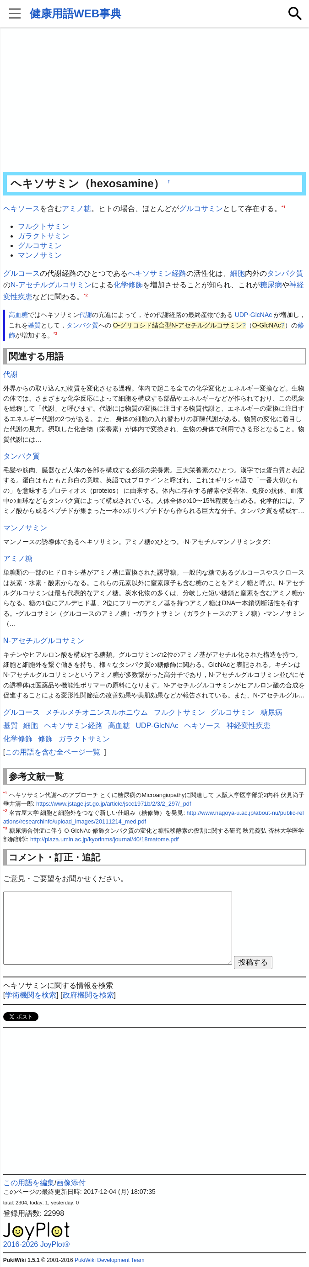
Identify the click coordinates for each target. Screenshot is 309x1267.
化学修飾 (128, 285)
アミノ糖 (76, 208)
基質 (34, 325)
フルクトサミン (43, 226)
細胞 (237, 273)
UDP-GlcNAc (253, 314)
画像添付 (71, 1183)
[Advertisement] (154, 100)
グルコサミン (201, 208)
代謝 (85, 314)
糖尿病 (271, 285)
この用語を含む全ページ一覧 (52, 752)
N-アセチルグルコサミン (51, 285)
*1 (284, 206)
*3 (55, 334)
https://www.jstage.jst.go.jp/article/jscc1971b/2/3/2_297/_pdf (113, 803)
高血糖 (18, 314)
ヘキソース (21, 208)
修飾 (45, 739)
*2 (86, 294)
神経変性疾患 (249, 725)
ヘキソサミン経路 (157, 273)
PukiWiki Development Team (110, 1260)
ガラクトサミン (43, 236)
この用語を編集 (28, 1183)
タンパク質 (285, 273)
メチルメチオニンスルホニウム (96, 712)
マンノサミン (40, 255)
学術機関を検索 (30, 995)
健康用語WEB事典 (75, 13)
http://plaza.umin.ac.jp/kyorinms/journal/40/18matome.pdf (104, 839)
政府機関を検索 (88, 995)
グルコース (21, 273)
